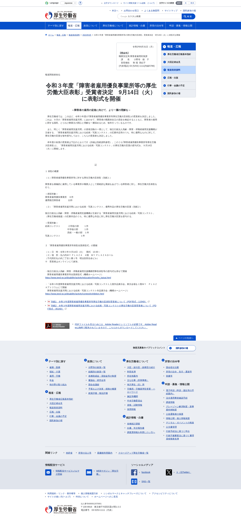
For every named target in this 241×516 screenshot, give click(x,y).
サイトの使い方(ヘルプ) (58, 492)
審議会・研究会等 (97, 377)
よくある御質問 (151, 11)
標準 (179, 3)
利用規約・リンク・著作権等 (61, 488)
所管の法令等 (173, 359)
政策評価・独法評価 (98, 390)
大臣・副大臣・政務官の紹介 (141, 365)
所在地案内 (132, 373)
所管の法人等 (84, 448)
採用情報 (131, 406)
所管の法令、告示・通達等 (179, 369)
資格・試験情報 (134, 402)
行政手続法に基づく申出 (178, 426)
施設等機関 (132, 394)
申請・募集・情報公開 (178, 380)
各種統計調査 (133, 419)
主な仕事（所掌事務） (138, 377)
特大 (192, 3)
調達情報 (170, 397)
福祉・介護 (54, 369)
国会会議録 (93, 382)
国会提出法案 (172, 365)
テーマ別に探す (58, 359)
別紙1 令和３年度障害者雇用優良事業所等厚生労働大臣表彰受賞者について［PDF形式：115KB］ (98, 301)
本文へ (115, 11)
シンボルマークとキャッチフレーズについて (124, 488)
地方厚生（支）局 (135, 382)
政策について (95, 359)
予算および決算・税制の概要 (102, 386)
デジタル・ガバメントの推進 (180, 418)
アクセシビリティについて (165, 488)
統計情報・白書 (135, 413)
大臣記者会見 (173, 62)
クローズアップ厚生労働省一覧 (133, 448)
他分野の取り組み (58, 382)
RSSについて (82, 492)
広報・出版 (172, 77)
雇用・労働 (54, 373)
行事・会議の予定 (176, 85)
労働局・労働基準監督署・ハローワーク (141, 388)
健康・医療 (54, 365)
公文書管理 (171, 422)
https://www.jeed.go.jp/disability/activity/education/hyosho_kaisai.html (78, 277)
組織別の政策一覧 (97, 369)
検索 (190, 16)
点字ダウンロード (111, 3)
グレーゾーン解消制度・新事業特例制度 (180, 403)
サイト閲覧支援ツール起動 (134, 3)
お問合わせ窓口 (131, 11)
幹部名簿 (131, 369)
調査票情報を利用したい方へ (141, 427)
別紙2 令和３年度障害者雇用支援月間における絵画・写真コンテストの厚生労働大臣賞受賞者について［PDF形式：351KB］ (101, 307)
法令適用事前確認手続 (177, 393)
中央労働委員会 (134, 398)
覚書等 (169, 373)
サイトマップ (171, 11)
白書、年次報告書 (135, 423)
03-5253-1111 (98, 505)
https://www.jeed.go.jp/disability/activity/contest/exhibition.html (74, 294)
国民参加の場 (189, 11)
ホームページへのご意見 (106, 492)
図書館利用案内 (104, 448)
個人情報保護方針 (89, 488)
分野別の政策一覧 (97, 365)
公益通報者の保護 (174, 409)
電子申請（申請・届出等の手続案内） (180, 387)
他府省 (69, 448)
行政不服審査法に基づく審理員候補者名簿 (180, 432)
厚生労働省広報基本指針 (179, 54)
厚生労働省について (138, 359)
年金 (51, 377)
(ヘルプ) (151, 3)
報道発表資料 (173, 70)
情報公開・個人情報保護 (178, 413)
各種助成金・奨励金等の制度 (102, 373)
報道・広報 (174, 46)
